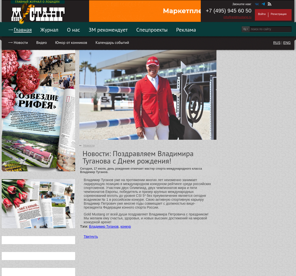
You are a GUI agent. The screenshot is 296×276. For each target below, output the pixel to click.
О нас (73, 29)
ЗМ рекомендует (108, 29)
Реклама (186, 29)
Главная (23, 29)
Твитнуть (91, 236)
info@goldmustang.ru (237, 17)
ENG (287, 43)
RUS (277, 43)
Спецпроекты (152, 29)
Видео (41, 42)
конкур (125, 226)
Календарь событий (112, 42)
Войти (262, 14)
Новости (21, 42)
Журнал (49, 29)
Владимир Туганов (103, 226)
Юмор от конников (71, 42)
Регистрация (278, 14)
